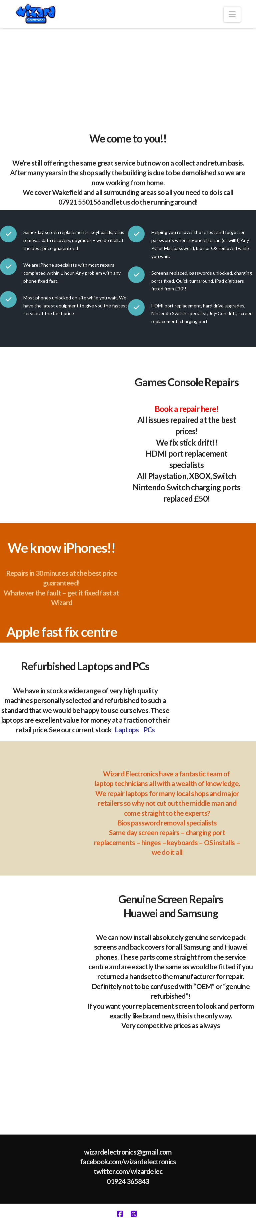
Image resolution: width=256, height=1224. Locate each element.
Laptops (127, 729)
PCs (149, 729)
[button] (232, 14)
